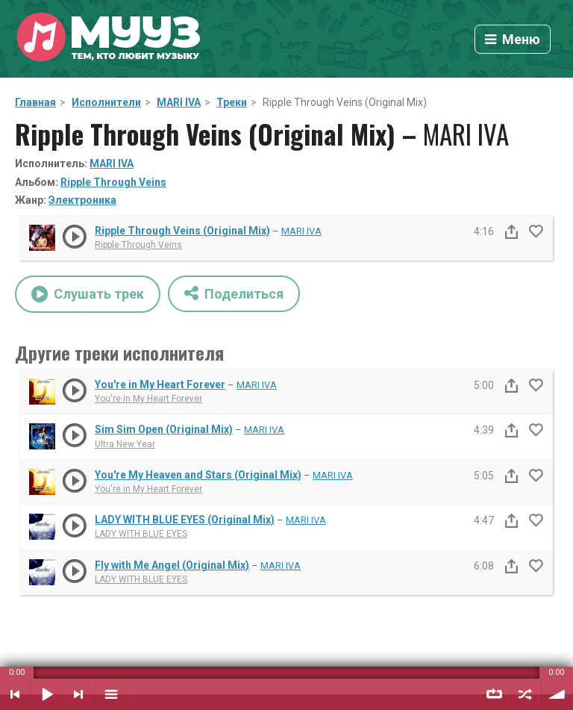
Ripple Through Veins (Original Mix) (182, 231)
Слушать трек (87, 294)
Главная (35, 102)
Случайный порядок (525, 694)
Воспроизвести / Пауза (47, 694)
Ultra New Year (125, 444)
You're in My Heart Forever (160, 384)
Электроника (82, 200)
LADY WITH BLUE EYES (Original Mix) (185, 520)
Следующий (78, 694)
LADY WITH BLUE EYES (141, 534)
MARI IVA (179, 102)
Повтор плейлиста (494, 694)
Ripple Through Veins (113, 182)
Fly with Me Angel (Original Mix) (172, 565)
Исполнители (106, 102)
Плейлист (110, 694)
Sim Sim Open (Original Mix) (164, 429)
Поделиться (234, 293)
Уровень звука (557, 694)
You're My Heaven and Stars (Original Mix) (198, 475)
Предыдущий (15, 694)
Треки (231, 102)
